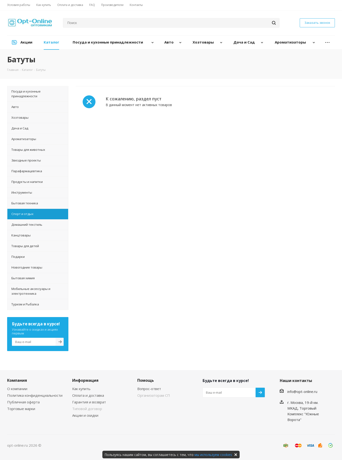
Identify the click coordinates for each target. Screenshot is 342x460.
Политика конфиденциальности (34, 395)
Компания (17, 380)
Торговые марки (21, 408)
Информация (85, 380)
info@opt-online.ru (302, 391)
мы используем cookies (213, 454)
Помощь (145, 380)
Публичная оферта (23, 402)
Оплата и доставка (88, 395)
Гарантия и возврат (89, 402)
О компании (17, 388)
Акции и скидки (85, 415)
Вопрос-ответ (149, 388)
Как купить (81, 388)
